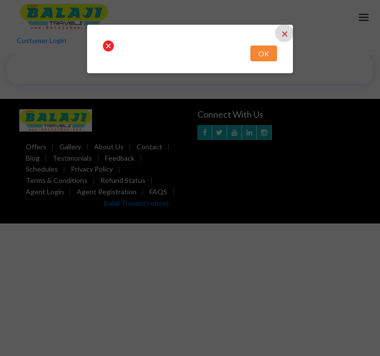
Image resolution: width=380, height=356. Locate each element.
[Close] (284, 33)
